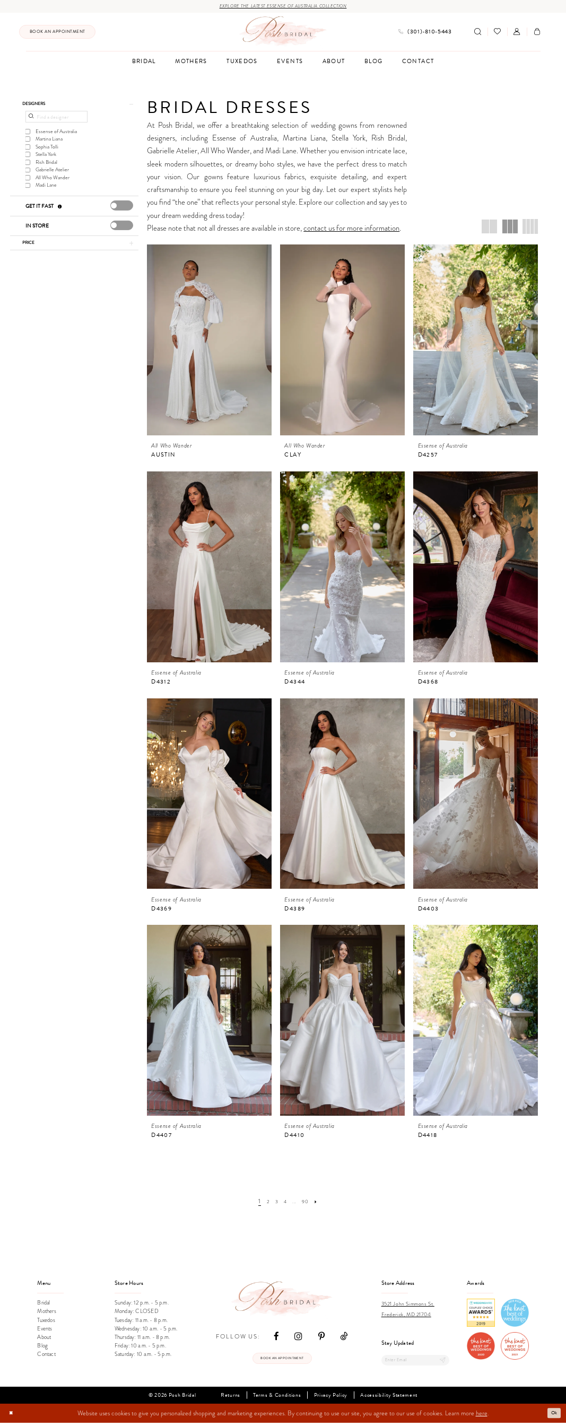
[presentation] (122, 212)
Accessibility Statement (388, 1399)
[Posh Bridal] (283, 33)
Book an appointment (282, 1361)
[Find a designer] (56, 123)
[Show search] (477, 33)
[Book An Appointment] (57, 34)
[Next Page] (321, 1203)
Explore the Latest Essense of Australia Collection (283, 7)
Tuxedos (46, 1322)
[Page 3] (273, 1203)
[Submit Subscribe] (440, 1363)
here (481, 1417)
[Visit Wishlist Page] (497, 33)
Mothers (46, 1313)
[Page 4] (284, 1203)
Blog (42, 1348)
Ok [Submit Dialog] (552, 1417)
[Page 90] (309, 1203)
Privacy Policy (331, 1399)
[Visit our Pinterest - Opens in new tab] (321, 1338)
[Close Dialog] (12, 1417)
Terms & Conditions (277, 1399)
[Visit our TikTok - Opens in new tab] (343, 1338)
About (44, 1339)
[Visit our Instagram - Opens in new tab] (298, 1338)
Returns (230, 1399)
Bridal (43, 1305)
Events (44, 1330)
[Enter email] (415, 1363)
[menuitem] (57, 34)
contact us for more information (351, 229)
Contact (46, 1356)
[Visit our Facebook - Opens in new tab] (276, 1338)
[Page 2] (263, 1203)
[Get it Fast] (60, 212)
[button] (517, 33)
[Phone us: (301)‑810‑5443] (424, 34)
